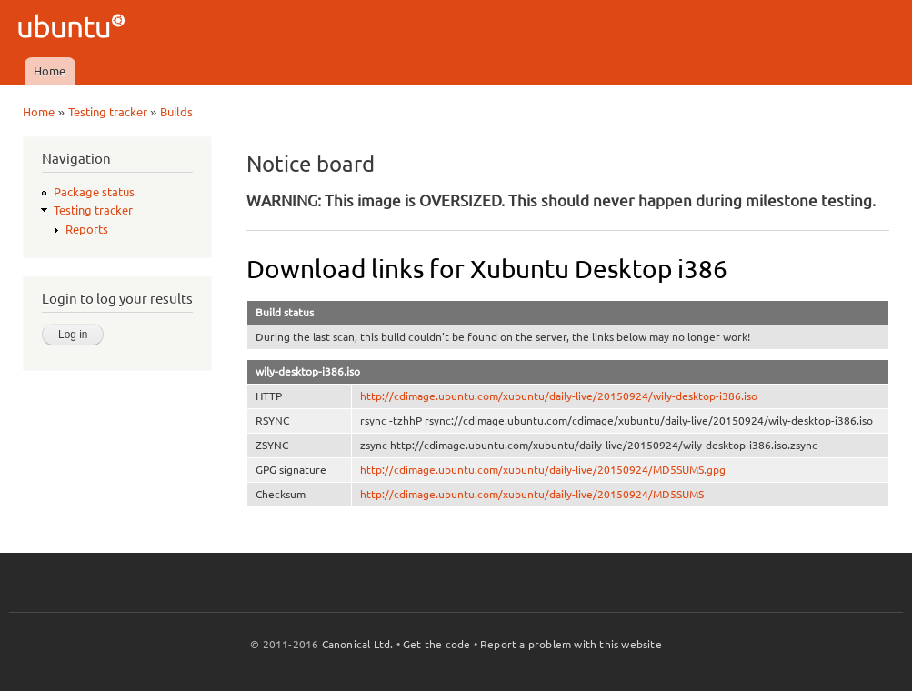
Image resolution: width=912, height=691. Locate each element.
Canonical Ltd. (358, 644)
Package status (94, 191)
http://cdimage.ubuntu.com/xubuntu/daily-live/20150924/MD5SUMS (532, 494)
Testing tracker (107, 111)
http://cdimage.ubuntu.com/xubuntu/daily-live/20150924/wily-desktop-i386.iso (558, 396)
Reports (86, 229)
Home (49, 71)
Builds (176, 111)
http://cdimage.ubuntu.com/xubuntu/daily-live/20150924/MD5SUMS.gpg (543, 470)
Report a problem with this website (571, 644)
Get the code (436, 644)
